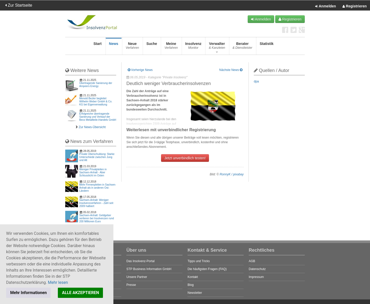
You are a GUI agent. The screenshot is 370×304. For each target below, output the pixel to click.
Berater (242, 47)
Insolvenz (193, 47)
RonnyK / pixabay (232, 174)
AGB (252, 261)
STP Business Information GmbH (148, 269)
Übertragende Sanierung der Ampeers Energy (95, 85)
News (113, 47)
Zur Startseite (18, 5)
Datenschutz (257, 269)
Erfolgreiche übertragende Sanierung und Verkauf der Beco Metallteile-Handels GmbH (97, 116)
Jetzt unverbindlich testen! (185, 158)
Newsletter (195, 293)
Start (98, 47)
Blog (191, 285)
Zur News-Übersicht (92, 127)
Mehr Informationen (28, 292)
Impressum (256, 277)
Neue (132, 47)
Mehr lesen (58, 282)
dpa (256, 81)
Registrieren (354, 6)
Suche (151, 47)
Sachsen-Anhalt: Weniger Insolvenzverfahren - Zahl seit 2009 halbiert (96, 203)
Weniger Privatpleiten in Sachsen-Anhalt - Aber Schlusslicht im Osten (93, 172)
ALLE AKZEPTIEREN (80, 292)
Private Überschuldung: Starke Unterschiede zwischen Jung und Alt (96, 157)
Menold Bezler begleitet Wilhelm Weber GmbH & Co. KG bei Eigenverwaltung (95, 101)
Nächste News (230, 70)
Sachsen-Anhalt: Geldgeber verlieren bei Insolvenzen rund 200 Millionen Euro (96, 218)
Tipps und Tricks (199, 261)
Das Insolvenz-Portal (140, 261)
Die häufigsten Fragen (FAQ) (207, 269)
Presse (131, 285)
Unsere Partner (136, 277)
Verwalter (217, 47)
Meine (171, 47)
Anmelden (325, 6)
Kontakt (193, 277)
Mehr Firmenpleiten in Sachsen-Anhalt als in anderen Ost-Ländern (97, 187)
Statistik (266, 47)
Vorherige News (140, 70)
